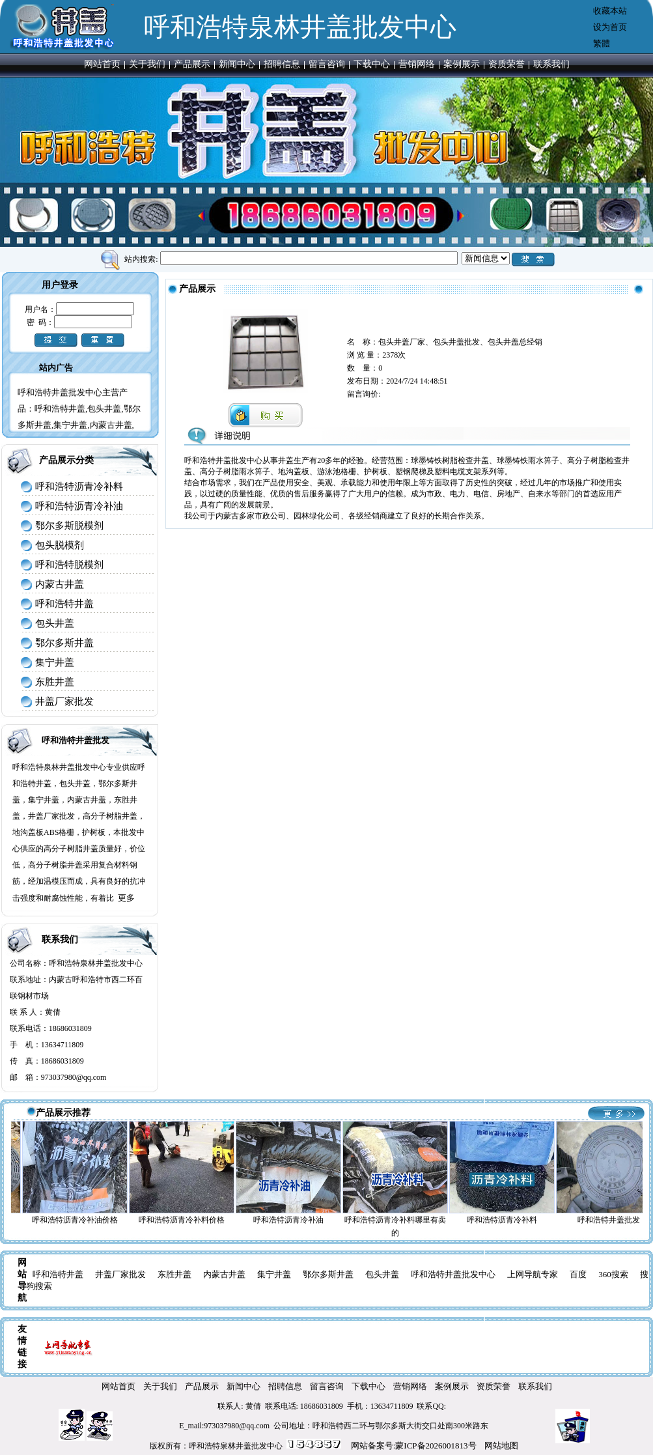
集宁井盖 (54, 662)
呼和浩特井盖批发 (75, 740)
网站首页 (102, 64)
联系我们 (551, 64)
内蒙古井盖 (59, 584)
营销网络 (416, 64)
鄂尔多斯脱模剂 (69, 525)
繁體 (601, 43)
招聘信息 (282, 64)
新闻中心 (237, 64)
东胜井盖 (54, 682)
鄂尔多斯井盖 (64, 643)
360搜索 (613, 1274)
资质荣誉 (506, 64)
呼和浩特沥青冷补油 (79, 506)
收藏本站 (610, 11)
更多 (126, 898)
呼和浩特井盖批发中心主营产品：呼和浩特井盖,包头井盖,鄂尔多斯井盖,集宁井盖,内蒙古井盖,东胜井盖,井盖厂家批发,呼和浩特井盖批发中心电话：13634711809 (79, 426)
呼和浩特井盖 (64, 604)
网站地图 (501, 1445)
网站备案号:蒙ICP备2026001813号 (414, 1445)
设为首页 (610, 27)
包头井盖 (54, 623)
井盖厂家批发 (64, 701)
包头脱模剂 (59, 545)
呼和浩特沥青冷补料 (79, 486)
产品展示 (192, 64)
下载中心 (372, 64)
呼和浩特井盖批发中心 (453, 1274)
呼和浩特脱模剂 (69, 564)
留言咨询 (327, 64)
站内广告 (56, 368)
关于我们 (147, 64)
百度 (578, 1274)
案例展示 (461, 64)
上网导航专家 (532, 1274)
